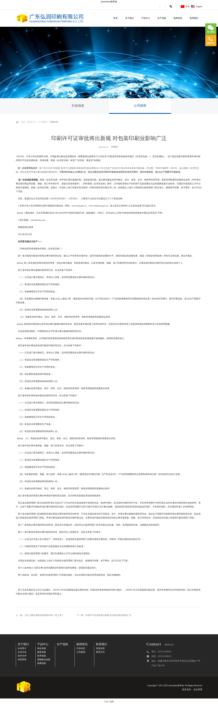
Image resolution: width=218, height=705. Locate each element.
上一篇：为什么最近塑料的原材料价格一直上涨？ (40, 615)
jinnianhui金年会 (109, 1)
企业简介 (22, 648)
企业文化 (22, 652)
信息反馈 (100, 648)
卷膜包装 (41, 663)
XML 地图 (109, 701)
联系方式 (100, 652)
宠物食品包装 (43, 659)
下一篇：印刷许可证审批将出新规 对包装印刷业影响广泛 (104, 615)
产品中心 (145, 18)
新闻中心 (31, 122)
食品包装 (41, 648)
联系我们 (194, 18)
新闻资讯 (178, 18)
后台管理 (197, 689)
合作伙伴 (22, 656)
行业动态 (78, 105)
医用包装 (41, 656)
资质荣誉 (22, 659)
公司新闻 (140, 105)
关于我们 (129, 18)
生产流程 (161, 18)
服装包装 (41, 652)
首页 (115, 18)
